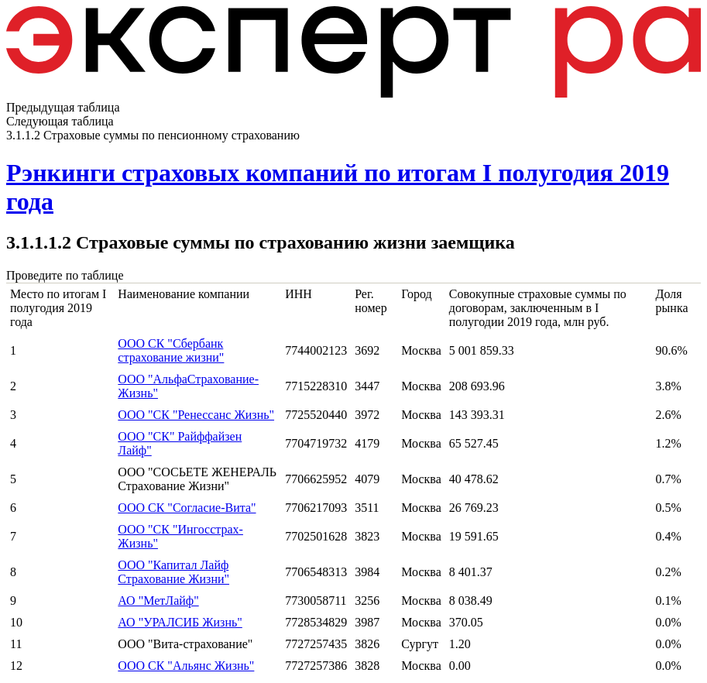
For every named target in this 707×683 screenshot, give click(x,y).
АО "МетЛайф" (158, 600)
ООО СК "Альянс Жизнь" (186, 665)
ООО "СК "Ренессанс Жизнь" (196, 414)
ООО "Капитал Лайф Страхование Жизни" (173, 571)
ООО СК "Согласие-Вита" (187, 507)
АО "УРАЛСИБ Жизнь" (180, 622)
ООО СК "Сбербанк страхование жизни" (171, 350)
